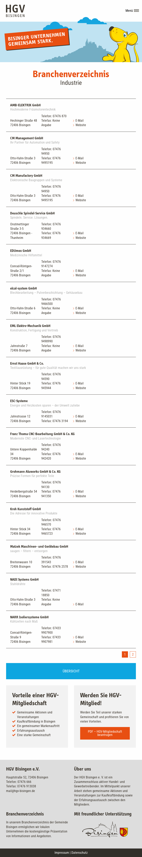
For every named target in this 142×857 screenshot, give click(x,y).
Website (80, 125)
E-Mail (79, 120)
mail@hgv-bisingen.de (20, 791)
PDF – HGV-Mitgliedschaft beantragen (105, 733)
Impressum (62, 853)
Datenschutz (79, 853)
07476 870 (60, 116)
